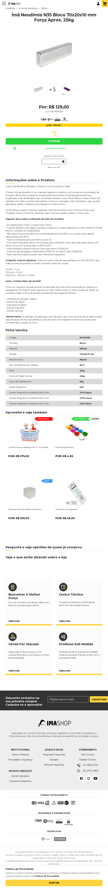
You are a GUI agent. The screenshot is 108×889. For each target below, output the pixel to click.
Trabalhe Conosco (87, 759)
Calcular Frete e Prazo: (54, 156)
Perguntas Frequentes (54, 754)
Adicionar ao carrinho (55, 148)
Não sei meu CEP (54, 167)
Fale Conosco (87, 754)
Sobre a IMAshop (20, 754)
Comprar (54, 141)
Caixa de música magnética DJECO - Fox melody (28, 447)
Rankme (60, 841)
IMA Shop (14, 3)
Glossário (54, 759)
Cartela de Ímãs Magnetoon (66, 509)
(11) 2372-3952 (90, 770)
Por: (18, 456)
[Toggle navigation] (4, 5)
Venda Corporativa (20, 776)
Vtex (46, 841)
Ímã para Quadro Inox (64, 447)
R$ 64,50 (58, 111)
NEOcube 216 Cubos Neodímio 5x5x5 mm (25, 509)
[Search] (68, 699)
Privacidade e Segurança (20, 759)
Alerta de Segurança (54, 764)
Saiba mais (14, 621)
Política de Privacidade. (47, 876)
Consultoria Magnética (20, 781)
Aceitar (54, 883)
